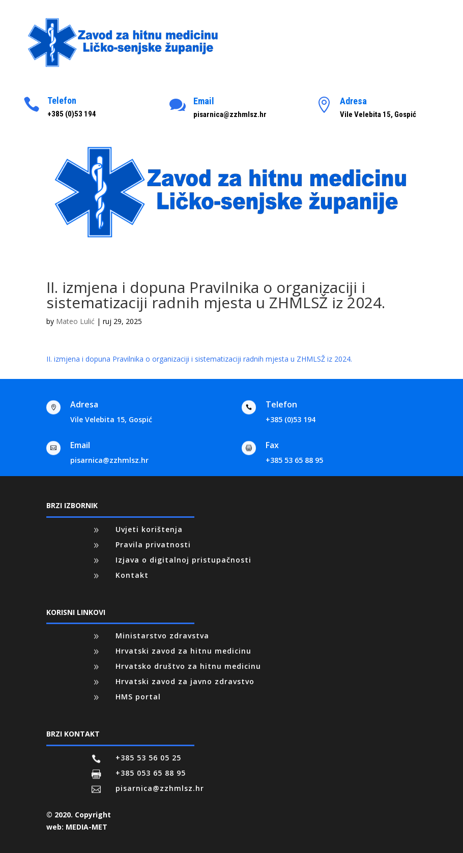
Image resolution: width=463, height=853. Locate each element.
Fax (272, 445)
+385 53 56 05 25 (148, 757)
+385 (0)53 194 (290, 419)
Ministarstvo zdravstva (162, 635)
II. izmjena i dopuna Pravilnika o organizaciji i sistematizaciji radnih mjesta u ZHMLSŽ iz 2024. (199, 359)
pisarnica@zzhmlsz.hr (109, 460)
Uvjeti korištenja (149, 529)
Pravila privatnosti (153, 544)
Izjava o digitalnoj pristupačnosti (183, 560)
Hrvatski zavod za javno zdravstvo (184, 681)
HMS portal (138, 696)
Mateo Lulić (75, 321)
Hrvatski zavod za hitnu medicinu (183, 651)
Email (203, 101)
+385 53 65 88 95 (294, 460)
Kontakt (132, 575)
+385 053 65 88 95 (150, 773)
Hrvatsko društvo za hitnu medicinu (188, 666)
